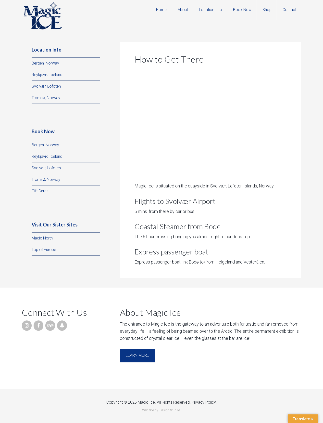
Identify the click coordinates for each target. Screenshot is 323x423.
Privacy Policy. (204, 402)
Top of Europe (44, 249)
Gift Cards (40, 191)
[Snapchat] (62, 325)
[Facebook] (38, 325)
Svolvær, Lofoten (46, 86)
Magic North (42, 238)
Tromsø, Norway (46, 97)
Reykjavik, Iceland (47, 74)
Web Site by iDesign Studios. (161, 410)
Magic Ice (42, 16)
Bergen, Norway (45, 63)
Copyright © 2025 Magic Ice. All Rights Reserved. (148, 402)
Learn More (137, 355)
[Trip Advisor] (50, 325)
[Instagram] (27, 325)
